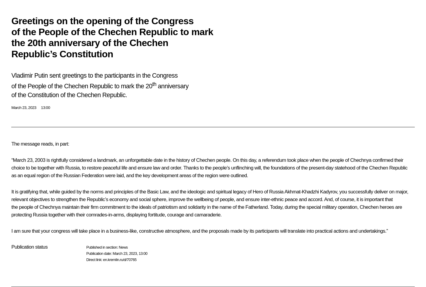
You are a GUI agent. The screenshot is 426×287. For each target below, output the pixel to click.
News (123, 247)
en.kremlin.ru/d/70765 (119, 259)
